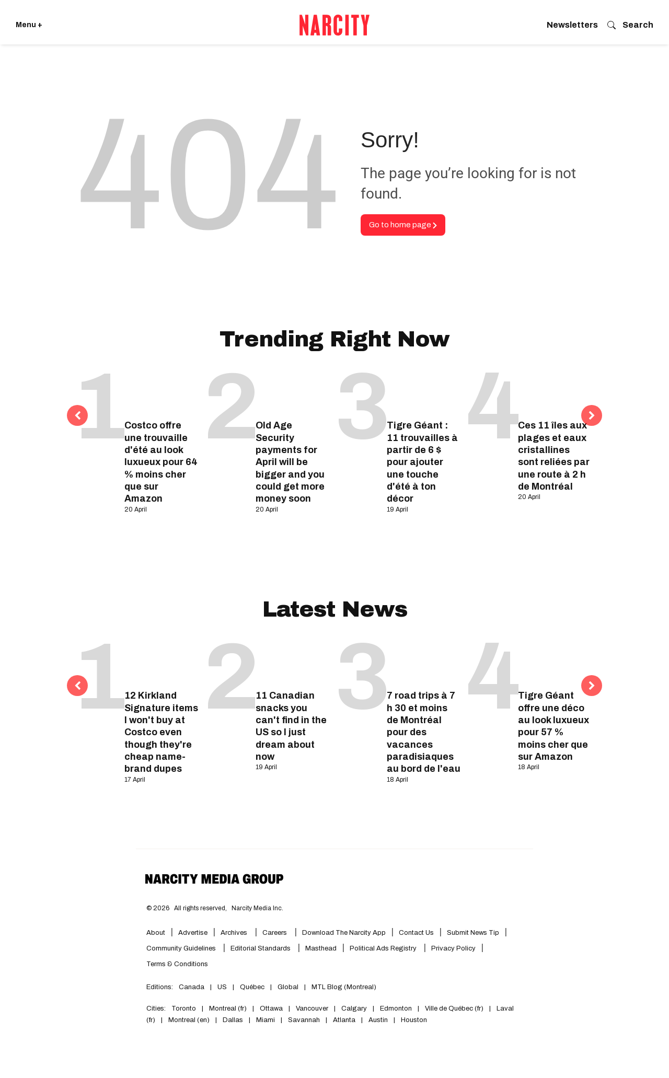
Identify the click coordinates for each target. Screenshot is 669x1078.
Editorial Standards (261, 948)
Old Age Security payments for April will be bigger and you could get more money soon (290, 462)
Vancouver (312, 1008)
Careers (274, 932)
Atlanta (344, 1020)
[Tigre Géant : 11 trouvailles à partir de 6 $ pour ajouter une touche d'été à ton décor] (423, 391)
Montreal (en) (189, 1020)
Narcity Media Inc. (257, 908)
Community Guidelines (181, 948)
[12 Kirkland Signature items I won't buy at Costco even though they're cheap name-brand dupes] (161, 661)
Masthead (321, 948)
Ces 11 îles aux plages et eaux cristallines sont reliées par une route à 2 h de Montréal (554, 456)
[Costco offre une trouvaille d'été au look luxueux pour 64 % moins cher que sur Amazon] (161, 391)
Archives (234, 932)
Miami (265, 1020)
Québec (252, 987)
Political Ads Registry (384, 948)
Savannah (304, 1020)
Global (288, 987)
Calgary (354, 1008)
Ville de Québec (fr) (454, 1008)
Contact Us (416, 932)
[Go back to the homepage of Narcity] (334, 25)
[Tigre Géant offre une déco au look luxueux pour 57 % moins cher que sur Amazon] (555, 661)
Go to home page (403, 225)
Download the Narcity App (344, 932)
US (222, 987)
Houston (414, 1020)
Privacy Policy (453, 948)
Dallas (233, 1020)
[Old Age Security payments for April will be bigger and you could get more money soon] (292, 391)
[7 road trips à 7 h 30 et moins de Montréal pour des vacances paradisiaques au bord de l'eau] (423, 661)
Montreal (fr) (228, 1008)
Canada (191, 987)
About (155, 932)
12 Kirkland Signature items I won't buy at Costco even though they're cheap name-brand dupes (161, 732)
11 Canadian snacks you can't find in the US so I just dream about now (291, 726)
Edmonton (396, 1008)
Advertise (192, 932)
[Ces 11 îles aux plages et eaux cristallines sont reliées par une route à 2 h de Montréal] (555, 391)
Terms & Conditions (177, 964)
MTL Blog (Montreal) (344, 987)
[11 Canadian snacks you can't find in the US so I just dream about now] (292, 661)
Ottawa (271, 1008)
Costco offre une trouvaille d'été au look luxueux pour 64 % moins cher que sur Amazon (161, 462)
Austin (378, 1020)
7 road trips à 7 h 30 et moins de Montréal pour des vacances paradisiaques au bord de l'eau (423, 732)
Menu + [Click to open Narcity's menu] (29, 25)
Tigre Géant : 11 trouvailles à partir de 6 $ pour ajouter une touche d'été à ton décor (422, 462)
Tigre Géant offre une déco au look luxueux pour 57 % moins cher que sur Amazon (553, 726)
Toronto (183, 1008)
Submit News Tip (473, 932)
